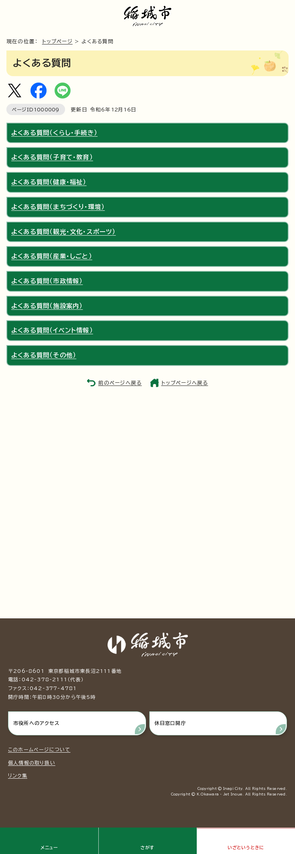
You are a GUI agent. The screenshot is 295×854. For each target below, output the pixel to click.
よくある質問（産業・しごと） (51, 256)
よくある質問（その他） (43, 355)
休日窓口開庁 (170, 723)
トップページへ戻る (184, 383)
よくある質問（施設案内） (47, 306)
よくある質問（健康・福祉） (49, 182)
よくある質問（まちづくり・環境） (58, 207)
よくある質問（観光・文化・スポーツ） (63, 231)
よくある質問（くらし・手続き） (54, 132)
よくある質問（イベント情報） (52, 330)
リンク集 (17, 775)
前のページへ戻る (120, 383)
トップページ (57, 41)
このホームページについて (39, 749)
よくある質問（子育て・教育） (52, 157)
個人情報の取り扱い (31, 762)
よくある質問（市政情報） (47, 281)
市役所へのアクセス (36, 723)
